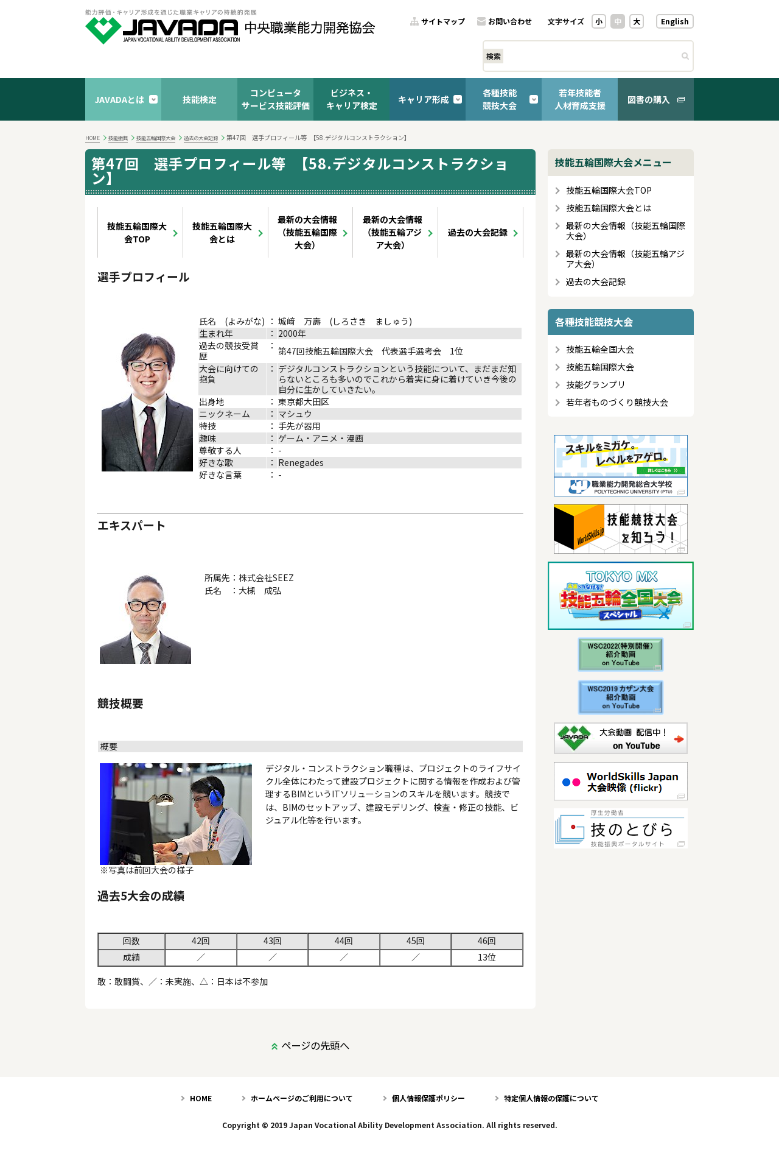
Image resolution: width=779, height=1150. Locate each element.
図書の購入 (648, 99)
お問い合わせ (510, 21)
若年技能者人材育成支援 (580, 98)
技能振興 (118, 137)
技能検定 (200, 99)
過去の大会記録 (201, 137)
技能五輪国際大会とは (222, 232)
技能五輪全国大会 (600, 349)
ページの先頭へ (315, 1045)
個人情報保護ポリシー (428, 1098)
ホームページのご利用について (302, 1098)
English (675, 21)
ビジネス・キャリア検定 (351, 98)
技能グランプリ (596, 384)
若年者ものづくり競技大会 (617, 402)
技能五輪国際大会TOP (137, 232)
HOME (92, 137)
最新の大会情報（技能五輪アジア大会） (392, 232)
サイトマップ (443, 21)
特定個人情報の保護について (551, 1098)
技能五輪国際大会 (155, 137)
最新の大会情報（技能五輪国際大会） (307, 232)
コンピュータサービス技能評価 (276, 98)
